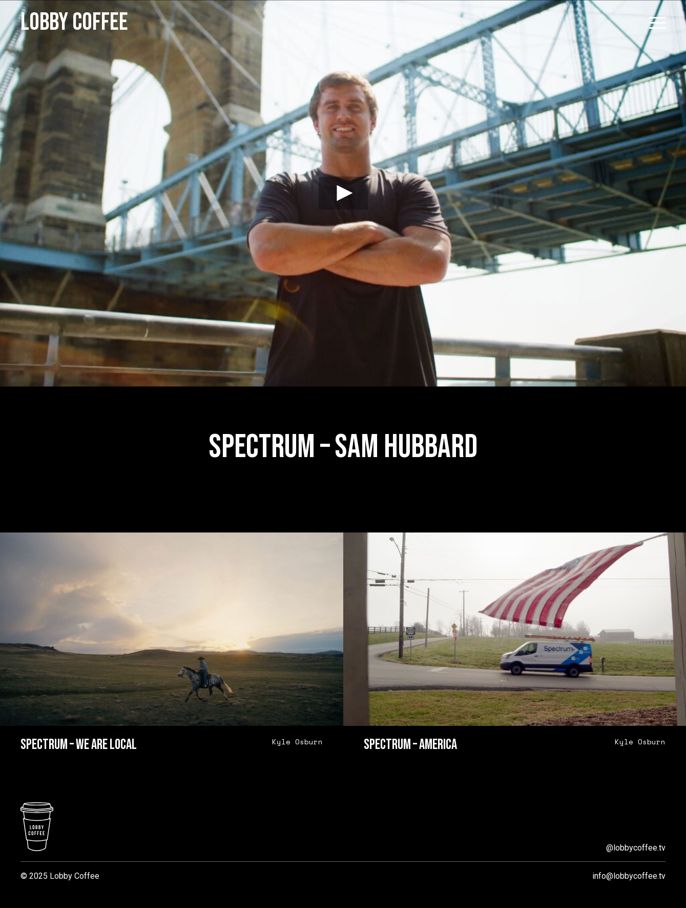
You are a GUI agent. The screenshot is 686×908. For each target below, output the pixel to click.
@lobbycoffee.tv (636, 848)
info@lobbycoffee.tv (629, 876)
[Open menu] (657, 23)
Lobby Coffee (74, 22)
